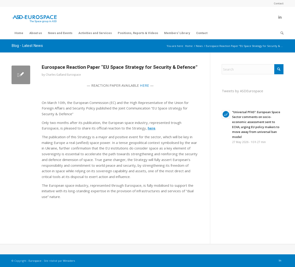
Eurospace (35, 260)
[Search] (280, 33)
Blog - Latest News (27, 45)
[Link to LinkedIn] (280, 17)
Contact (278, 3)
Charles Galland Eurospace (63, 75)
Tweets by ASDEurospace (242, 91)
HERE (144, 85)
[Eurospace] (34, 17)
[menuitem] (277, 3)
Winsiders (69, 260)
